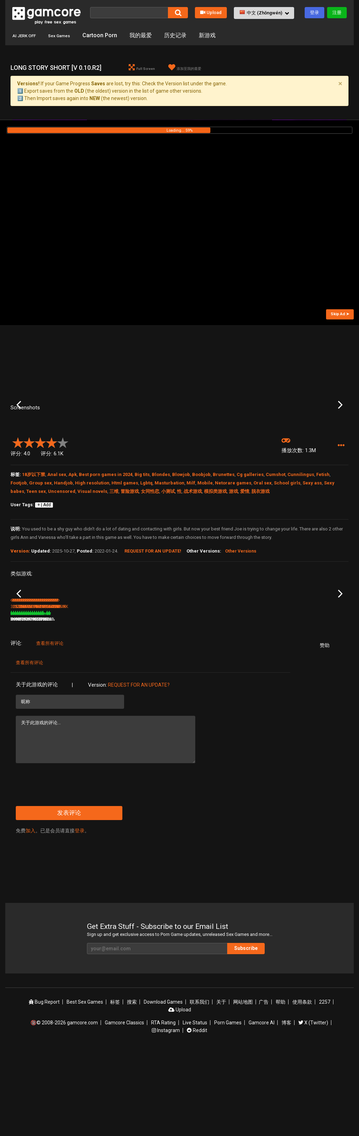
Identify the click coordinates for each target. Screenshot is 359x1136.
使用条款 (302, 1087)
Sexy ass (312, 544)
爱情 (244, 552)
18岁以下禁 (33, 536)
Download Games (163, 1087)
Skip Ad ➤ (340, 314)
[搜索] (129, 12)
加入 (30, 916)
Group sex (40, 544)
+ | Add (44, 566)
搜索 (132, 1087)
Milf (191, 544)
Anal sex (56, 536)
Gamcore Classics (124, 1108)
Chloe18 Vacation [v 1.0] (260, 695)
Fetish (323, 536)
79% (115, 704)
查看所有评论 (49, 729)
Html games (124, 544)
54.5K (303, 704)
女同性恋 (150, 552)
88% (58, 704)
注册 (336, 12)
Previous (19, 436)
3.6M (132, 704)
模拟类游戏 (215, 552)
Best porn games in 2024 (106, 536)
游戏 (233, 552)
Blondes (161, 536)
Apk (72, 536)
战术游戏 (193, 552)
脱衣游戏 (260, 552)
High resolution (92, 544)
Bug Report (44, 1087)
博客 (286, 1108)
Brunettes (224, 536)
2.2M (189, 704)
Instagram (166, 1116)
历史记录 (190, 35)
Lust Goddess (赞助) (143, 695)
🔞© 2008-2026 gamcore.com (64, 1108)
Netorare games (233, 544)
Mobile (205, 544)
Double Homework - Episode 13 (37, 696)
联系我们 (199, 1087)
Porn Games (228, 1108)
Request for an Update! (152, 612)
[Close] (340, 83)
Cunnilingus (300, 536)
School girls (287, 544)
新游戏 (222, 35)
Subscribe (246, 1034)
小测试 (168, 552)
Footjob (19, 544)
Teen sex (36, 552)
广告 (264, 1087)
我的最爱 (155, 35)
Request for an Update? (139, 770)
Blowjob (181, 536)
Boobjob (201, 536)
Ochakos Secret (309, 695)
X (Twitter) (313, 1108)
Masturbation (169, 544)
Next (340, 436)
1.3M (246, 704)
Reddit (197, 1116)
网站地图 (243, 1087)
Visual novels (92, 552)
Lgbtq (146, 544)
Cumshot (275, 536)
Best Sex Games (85, 1087)
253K (76, 704)
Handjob (63, 544)
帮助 (280, 1087)
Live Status (195, 1108)
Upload (211, 12)
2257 (324, 1087)
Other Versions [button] (240, 612)
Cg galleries (250, 536)
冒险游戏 (130, 552)
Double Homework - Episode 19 (94, 696)
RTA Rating (163, 1108)
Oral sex (262, 544)
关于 (221, 1087)
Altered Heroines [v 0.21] (204, 695)
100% (170, 704)
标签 (115, 1087)
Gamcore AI (262, 1108)
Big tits (142, 536)
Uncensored (61, 552)
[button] (264, 13)
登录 (314, 12)
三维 (113, 552)
